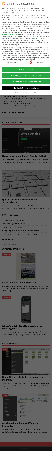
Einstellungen (39, 39)
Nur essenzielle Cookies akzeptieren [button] (26, 81)
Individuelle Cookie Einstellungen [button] (26, 88)
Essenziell (12, 62)
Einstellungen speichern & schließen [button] (26, 75)
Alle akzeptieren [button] (26, 69)
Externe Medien (36, 62)
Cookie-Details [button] (16, 92)
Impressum (37, 92)
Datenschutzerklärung (9, 34)
